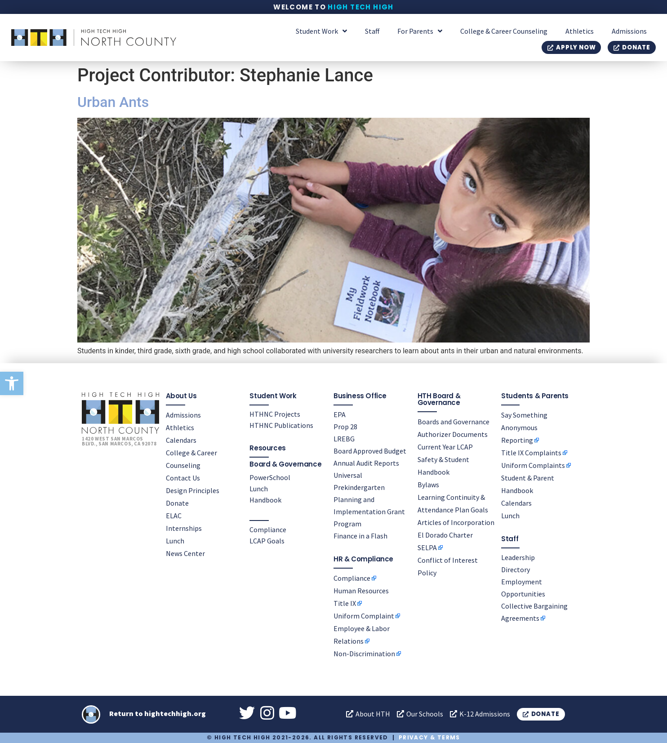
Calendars (181, 440)
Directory (515, 569)
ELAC (174, 515)
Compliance (267, 529)
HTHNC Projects (274, 413)
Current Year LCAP (445, 446)
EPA (340, 414)
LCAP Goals (267, 540)
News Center (185, 553)
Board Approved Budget (370, 450)
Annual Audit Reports (366, 462)
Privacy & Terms (429, 737)
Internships (184, 528)
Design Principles (192, 490)
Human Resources (361, 590)
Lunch (175, 540)
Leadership (518, 557)
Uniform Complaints (533, 465)
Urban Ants (113, 102)
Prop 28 (345, 426)
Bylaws (428, 484)
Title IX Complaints (531, 452)
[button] (11, 383)
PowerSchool (269, 477)
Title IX (345, 603)
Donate (177, 502)
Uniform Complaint (364, 615)
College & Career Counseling (503, 31)
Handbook (265, 499)
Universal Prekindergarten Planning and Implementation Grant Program (369, 499)
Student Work (321, 31)
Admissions (629, 31)
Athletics (579, 31)
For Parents (419, 31)
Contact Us (183, 477)
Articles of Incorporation (456, 522)
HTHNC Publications (281, 425)
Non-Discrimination (364, 653)
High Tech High (361, 7)
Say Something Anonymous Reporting (524, 427)
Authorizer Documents (453, 434)
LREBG (344, 438)
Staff (372, 31)
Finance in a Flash (360, 535)
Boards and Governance (453, 421)
